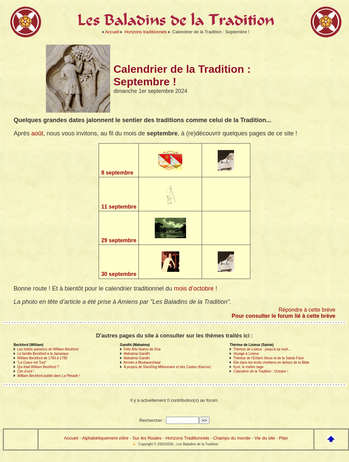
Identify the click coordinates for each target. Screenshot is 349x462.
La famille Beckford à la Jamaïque (43, 354)
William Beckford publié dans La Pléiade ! (48, 376)
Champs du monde (232, 438)
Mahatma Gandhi (137, 354)
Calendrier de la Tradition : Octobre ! (260, 371)
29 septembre (118, 240)
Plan (283, 438)
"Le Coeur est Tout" (32, 362)
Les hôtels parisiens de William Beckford (48, 349)
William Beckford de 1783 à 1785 (42, 358)
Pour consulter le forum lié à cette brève (283, 316)
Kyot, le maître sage (248, 367)
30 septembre (118, 274)
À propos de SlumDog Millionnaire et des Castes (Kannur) (167, 367)
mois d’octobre (194, 288)
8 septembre (117, 173)
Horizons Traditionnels (187, 438)
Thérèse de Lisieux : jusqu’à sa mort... (262, 349)
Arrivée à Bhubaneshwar (142, 362)
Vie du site (264, 438)
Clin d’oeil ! (25, 371)
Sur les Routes (147, 438)
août (37, 133)
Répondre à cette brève (307, 310)
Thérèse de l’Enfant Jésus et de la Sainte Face (268, 358)
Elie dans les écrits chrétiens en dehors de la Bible (271, 362)
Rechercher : (152, 420)
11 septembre (118, 207)
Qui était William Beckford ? (38, 367)
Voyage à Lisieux (246, 354)
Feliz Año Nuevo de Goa (142, 349)
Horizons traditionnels (145, 31)
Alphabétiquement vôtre (105, 438)
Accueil (112, 31)
